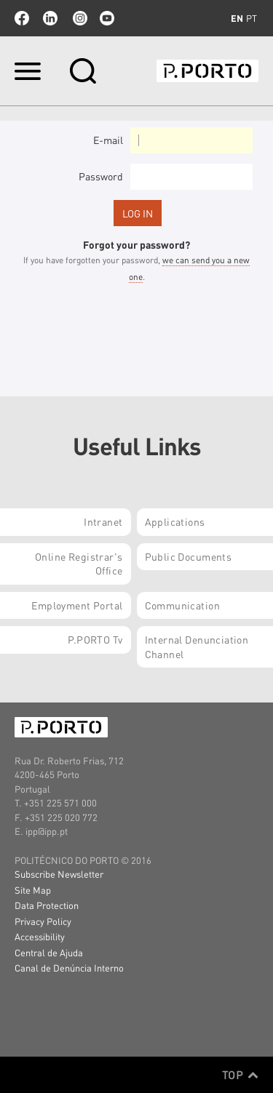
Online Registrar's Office (79, 563)
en (237, 18)
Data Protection (47, 905)
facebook (22, 18)
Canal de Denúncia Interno (69, 967)
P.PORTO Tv (95, 639)
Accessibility (40, 936)
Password (101, 176)
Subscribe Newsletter (59, 874)
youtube (107, 18)
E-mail (108, 139)
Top (240, 1075)
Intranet (103, 521)
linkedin (50, 18)
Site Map (33, 890)
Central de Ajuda (49, 952)
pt (251, 18)
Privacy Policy (43, 921)
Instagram (78, 18)
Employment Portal (76, 605)
